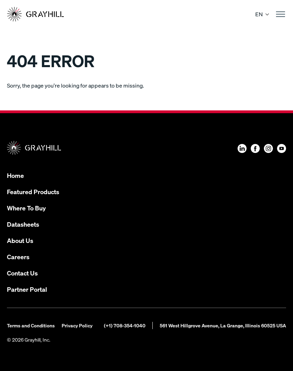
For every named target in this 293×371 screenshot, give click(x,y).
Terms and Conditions (31, 325)
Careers (18, 257)
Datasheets (23, 224)
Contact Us (22, 273)
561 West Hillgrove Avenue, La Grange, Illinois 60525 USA (223, 325)
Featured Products (33, 192)
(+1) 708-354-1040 (124, 325)
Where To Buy (26, 208)
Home (15, 175)
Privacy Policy (77, 325)
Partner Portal (27, 289)
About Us (20, 240)
